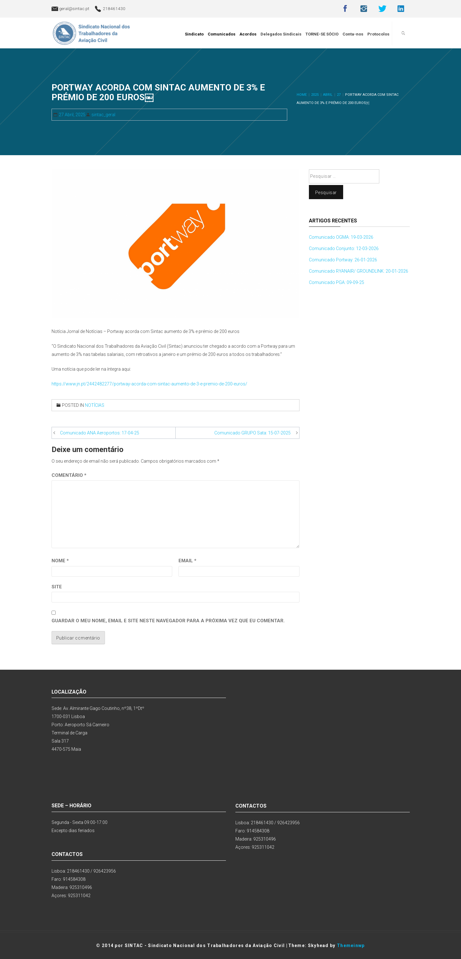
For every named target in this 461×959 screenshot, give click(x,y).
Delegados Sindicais (281, 33)
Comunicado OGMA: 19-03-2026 (341, 237)
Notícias (94, 405)
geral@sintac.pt (74, 8)
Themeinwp (351, 945)
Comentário (69, 475)
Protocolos (379, 33)
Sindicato (195, 33)
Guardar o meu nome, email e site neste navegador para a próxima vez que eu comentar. (168, 621)
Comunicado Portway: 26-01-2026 (343, 259)
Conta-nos (353, 33)
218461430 (114, 8)
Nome (60, 561)
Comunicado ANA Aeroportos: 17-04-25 (99, 432)
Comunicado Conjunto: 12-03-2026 (344, 248)
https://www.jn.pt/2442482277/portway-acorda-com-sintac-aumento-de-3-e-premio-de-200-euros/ (149, 383)
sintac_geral (103, 114)
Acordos (248, 33)
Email (187, 561)
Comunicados (222, 33)
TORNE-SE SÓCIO (322, 33)
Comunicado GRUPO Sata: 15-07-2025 (252, 432)
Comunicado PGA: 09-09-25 (336, 282)
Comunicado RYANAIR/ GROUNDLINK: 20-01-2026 (358, 271)
